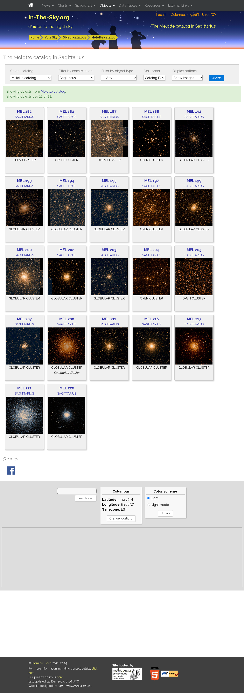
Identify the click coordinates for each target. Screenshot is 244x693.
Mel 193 (24, 180)
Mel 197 (151, 180)
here (60, 677)
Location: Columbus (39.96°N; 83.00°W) (186, 15)
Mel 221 (24, 388)
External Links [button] (179, 5)
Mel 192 (194, 111)
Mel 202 (67, 250)
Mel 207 (24, 319)
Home (34, 37)
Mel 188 (151, 111)
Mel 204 (151, 250)
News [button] (46, 5)
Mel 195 (109, 180)
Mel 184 (67, 111)
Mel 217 (194, 319)
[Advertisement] (122, 557)
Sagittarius (24, 117)
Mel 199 (194, 180)
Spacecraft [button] (84, 5)
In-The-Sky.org (48, 17)
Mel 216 (151, 319)
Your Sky (51, 37)
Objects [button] (105, 5)
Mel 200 (24, 250)
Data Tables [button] (128, 5)
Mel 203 (109, 250)
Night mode (158, 505)
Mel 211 (109, 319)
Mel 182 (24, 111)
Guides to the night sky (50, 26)
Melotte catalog (103, 37)
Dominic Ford (41, 663)
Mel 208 (66, 319)
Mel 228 (67, 388)
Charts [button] (63, 5)
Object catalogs (74, 37)
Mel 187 (109, 111)
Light (153, 498)
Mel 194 (67, 180)
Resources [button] (153, 5)
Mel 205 (194, 250)
